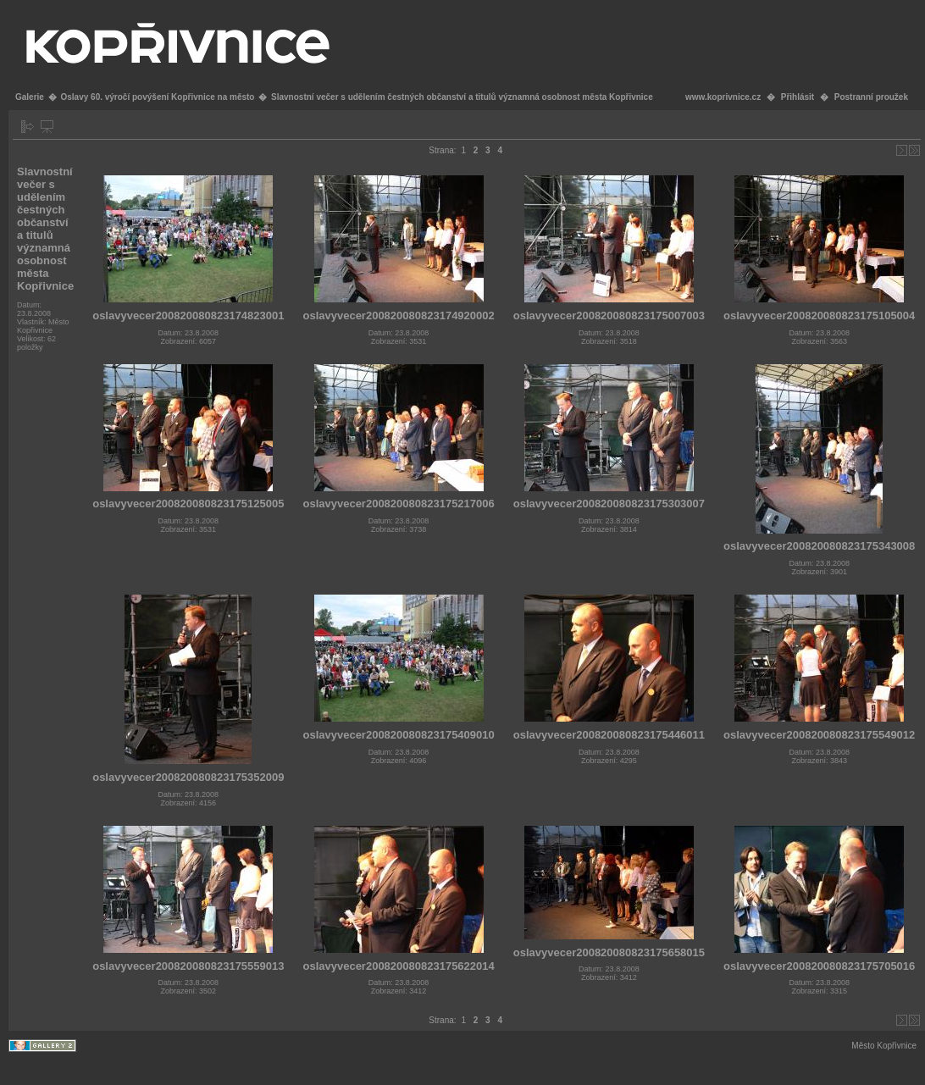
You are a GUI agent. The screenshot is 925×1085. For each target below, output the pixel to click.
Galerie (29, 97)
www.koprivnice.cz (723, 97)
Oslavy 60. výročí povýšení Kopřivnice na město (157, 97)
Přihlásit (797, 97)
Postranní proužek (871, 97)
